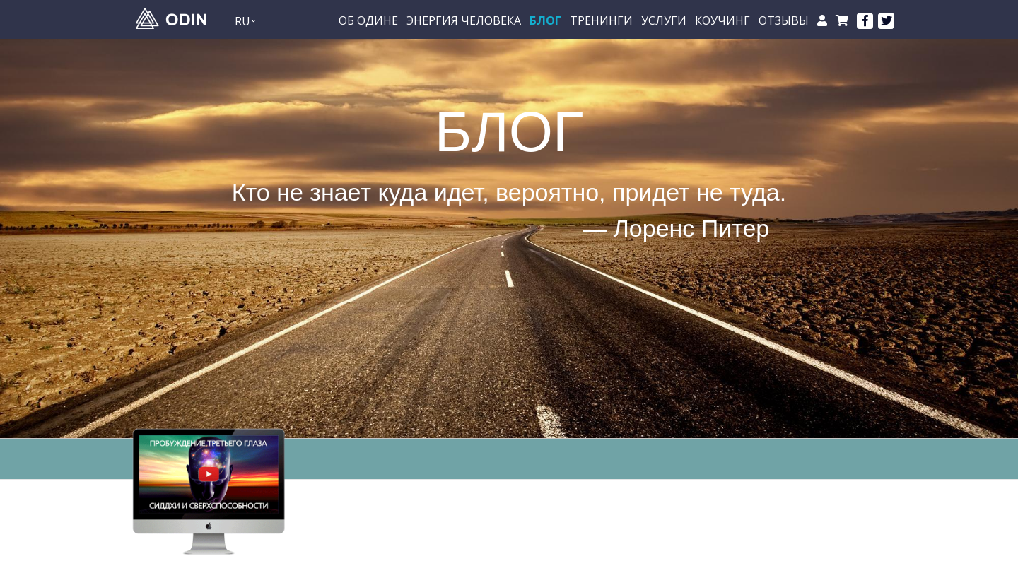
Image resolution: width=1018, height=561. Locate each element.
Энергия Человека (463, 20)
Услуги (663, 20)
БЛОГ (545, 20)
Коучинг (722, 20)
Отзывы (784, 20)
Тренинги (601, 20)
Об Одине (368, 20)
